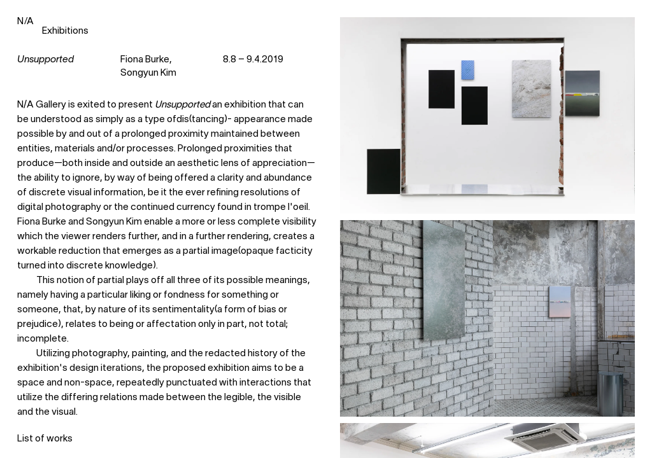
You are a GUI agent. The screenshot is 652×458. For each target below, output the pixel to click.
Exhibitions (65, 31)
